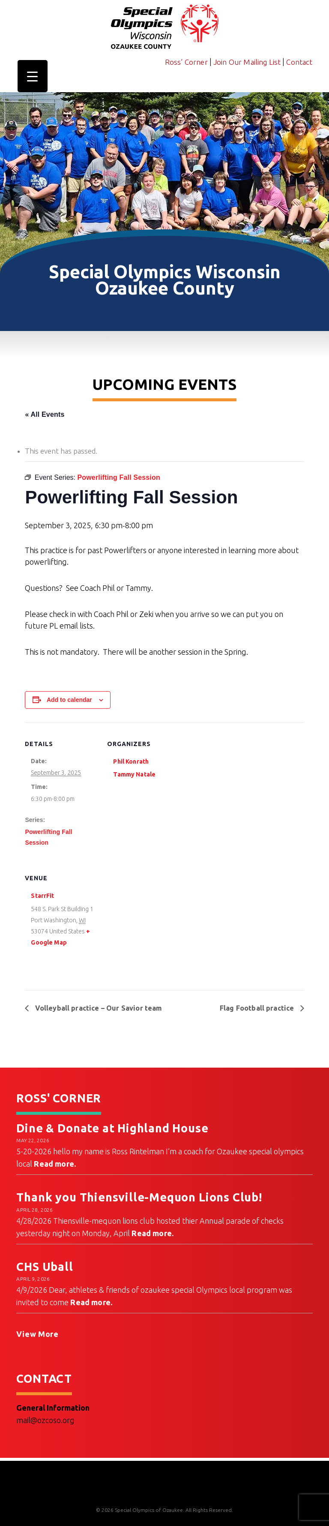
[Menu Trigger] (33, 76)
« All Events (44, 414)
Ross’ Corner (186, 62)
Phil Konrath (131, 761)
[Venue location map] (152, 915)
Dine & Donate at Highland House (112, 1128)
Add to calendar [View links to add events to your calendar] (69, 699)
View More (37, 1334)
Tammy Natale (134, 774)
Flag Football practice (258, 1008)
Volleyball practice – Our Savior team (97, 1008)
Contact (299, 62)
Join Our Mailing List (247, 62)
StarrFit (42, 895)
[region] (164, 189)
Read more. (55, 1163)
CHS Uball (44, 1266)
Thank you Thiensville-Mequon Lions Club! (139, 1197)
